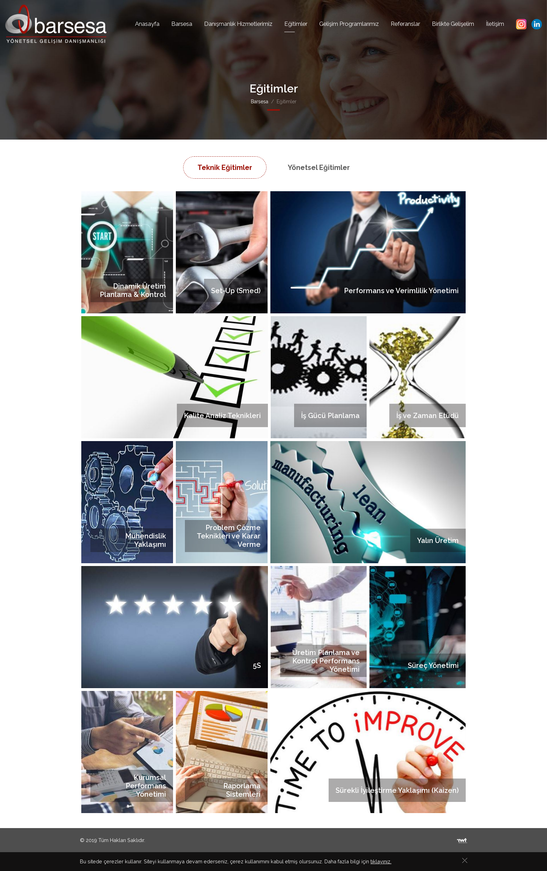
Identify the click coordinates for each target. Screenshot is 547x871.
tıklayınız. (380, 862)
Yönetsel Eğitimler (319, 167)
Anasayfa (147, 23)
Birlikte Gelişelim (453, 23)
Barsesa (181, 23)
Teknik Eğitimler (224, 167)
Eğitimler (295, 23)
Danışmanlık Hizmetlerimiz (238, 23)
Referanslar (405, 23)
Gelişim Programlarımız (349, 23)
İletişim (495, 23)
